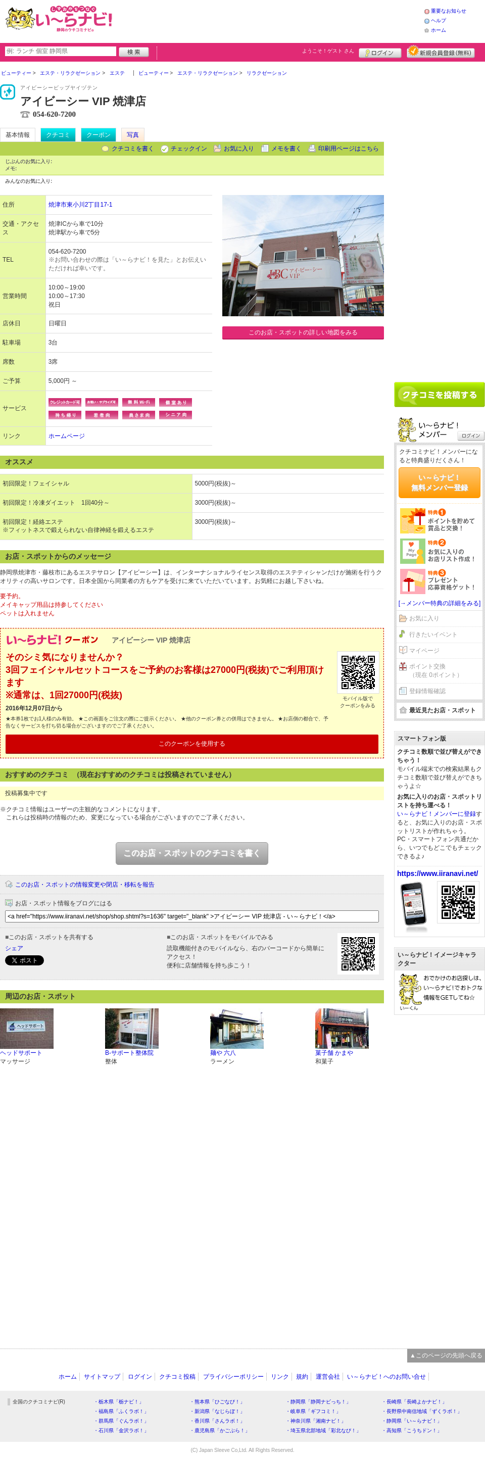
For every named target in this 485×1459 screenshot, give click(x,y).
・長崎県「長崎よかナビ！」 (414, 1401)
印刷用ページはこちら (348, 148)
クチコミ (58, 134)
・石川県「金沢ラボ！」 (121, 1430)
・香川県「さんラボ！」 (217, 1421)
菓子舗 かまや (334, 1052)
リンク (280, 1376)
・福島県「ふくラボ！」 (121, 1411)
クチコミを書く (133, 148)
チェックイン (189, 148)
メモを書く (286, 148)
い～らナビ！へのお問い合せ (386, 1376)
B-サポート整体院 (129, 1052)
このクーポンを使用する (192, 743)
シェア (14, 948)
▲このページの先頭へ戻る (446, 1355)
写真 (133, 134)
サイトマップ (102, 1376)
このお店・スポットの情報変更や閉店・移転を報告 (85, 884)
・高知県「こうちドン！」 (411, 1430)
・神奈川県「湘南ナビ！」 (315, 1421)
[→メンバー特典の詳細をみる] (440, 603)
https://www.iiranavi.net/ (437, 873)
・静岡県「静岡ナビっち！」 (318, 1401)
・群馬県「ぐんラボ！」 (121, 1421)
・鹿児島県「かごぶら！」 (219, 1430)
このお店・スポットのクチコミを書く (192, 853)
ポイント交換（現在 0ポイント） (436, 670)
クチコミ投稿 (177, 1376)
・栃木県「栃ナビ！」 (118, 1401)
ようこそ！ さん (328, 51)
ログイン (380, 51)
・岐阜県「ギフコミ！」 (313, 1411)
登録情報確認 (427, 691)
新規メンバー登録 (441, 51)
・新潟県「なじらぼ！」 (217, 1411)
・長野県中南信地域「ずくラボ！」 (421, 1411)
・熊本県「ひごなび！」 (217, 1401)
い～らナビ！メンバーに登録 (436, 813)
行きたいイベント (433, 634)
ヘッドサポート (21, 1052)
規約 (302, 1376)
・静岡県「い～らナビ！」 (411, 1421)
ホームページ (66, 436)
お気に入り (239, 148)
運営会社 (328, 1376)
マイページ (424, 650)
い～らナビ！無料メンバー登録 (439, 482)
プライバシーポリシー (233, 1376)
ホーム (438, 30)
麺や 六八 (223, 1052)
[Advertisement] (270, 20)
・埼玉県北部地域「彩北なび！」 (323, 1430)
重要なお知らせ (448, 11)
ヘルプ (438, 20)
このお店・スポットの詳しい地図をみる (303, 332)
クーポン (98, 134)
